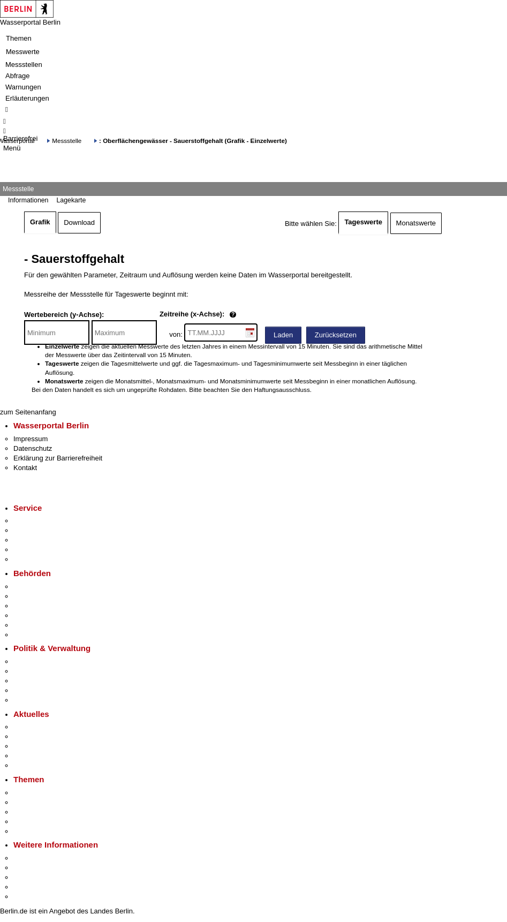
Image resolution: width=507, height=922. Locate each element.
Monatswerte (416, 223)
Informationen (28, 200)
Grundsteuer (32, 831)
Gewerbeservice (38, 559)
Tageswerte (363, 222)
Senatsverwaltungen (45, 596)
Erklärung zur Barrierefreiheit (57, 458)
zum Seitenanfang (28, 412)
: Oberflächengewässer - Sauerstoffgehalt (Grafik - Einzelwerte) (193, 140)
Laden (283, 335)
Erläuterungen (27, 98)
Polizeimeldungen (41, 736)
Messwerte (23, 52)
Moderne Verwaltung (45, 812)
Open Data (30, 690)
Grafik (40, 222)
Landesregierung (39, 662)
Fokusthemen (34, 793)
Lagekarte (71, 200)
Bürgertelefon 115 (41, 540)
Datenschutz (32, 448)
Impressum (30, 439)
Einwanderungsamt (43, 635)
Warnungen (23, 87)
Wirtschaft (28, 877)
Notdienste (30, 550)
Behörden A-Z (34, 587)
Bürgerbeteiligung (40, 681)
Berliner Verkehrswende (50, 802)
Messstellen (23, 65)
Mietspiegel (31, 822)
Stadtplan (28, 897)
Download (79, 222)
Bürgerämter (32, 615)
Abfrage (17, 76)
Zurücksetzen (336, 335)
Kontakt (25, 468)
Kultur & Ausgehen (42, 858)
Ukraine (25, 756)
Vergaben (28, 700)
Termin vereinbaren (43, 530)
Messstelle (66, 140)
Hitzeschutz (31, 765)
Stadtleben (30, 887)
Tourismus (29, 868)
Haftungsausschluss (282, 389)
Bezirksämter (33, 606)
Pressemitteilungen (43, 727)
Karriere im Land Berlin (49, 671)
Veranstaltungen (38, 746)
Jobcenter (28, 625)
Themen (19, 38)
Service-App (32, 521)
